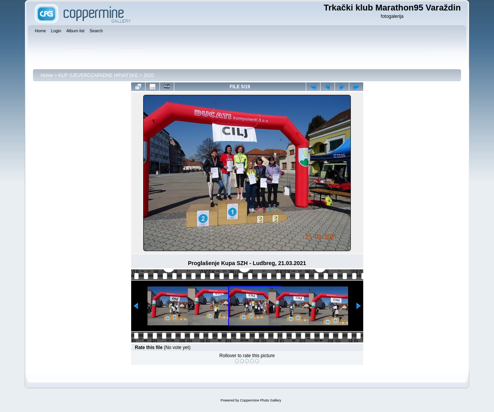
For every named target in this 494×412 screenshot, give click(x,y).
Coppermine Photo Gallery (260, 400)
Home (47, 75)
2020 (149, 75)
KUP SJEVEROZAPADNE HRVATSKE (98, 75)
